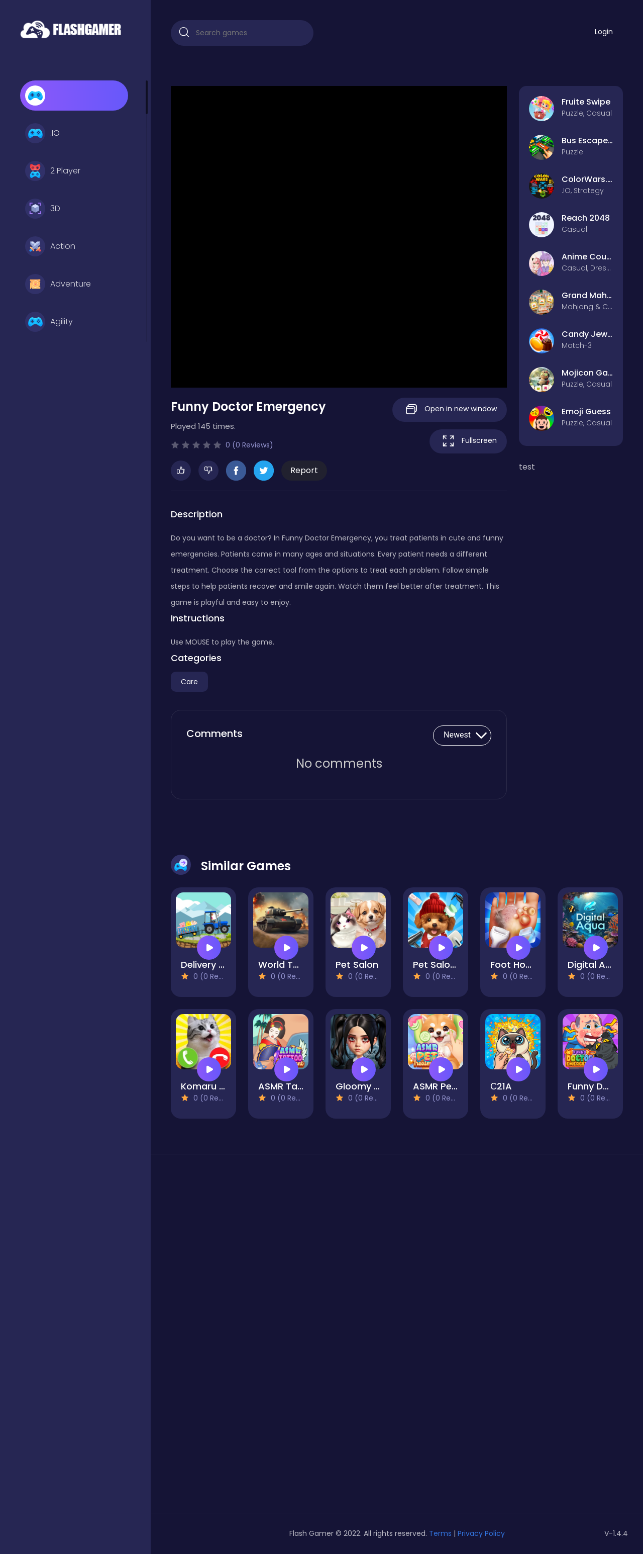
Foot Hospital (520, 964)
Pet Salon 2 (438, 964)
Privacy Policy (481, 1533)
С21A (501, 1086)
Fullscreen (468, 441)
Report (304, 470)
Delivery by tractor (223, 964)
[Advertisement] (242, 1337)
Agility (49, 322)
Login (604, 32)
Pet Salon (357, 964)
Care (189, 682)
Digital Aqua (595, 964)
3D (42, 209)
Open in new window (449, 409)
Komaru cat (208, 1086)
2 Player (52, 171)
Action (50, 246)
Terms (440, 1533)
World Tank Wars (297, 964)
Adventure (58, 284)
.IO (42, 133)
